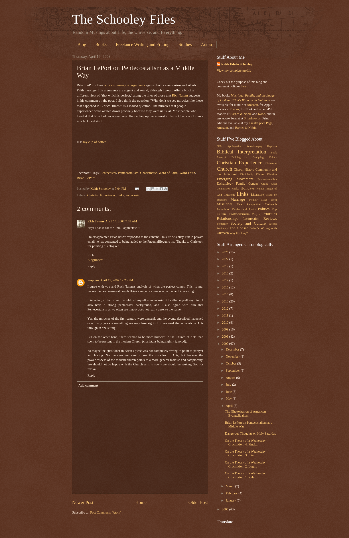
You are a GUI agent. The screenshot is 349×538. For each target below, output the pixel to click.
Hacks (235, 188)
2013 (225, 301)
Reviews (270, 218)
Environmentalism (267, 179)
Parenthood (223, 209)
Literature (257, 194)
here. (244, 86)
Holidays (248, 188)
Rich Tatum (180, 95)
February (232, 493)
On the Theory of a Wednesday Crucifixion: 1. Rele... (245, 475)
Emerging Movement (235, 179)
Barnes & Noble (241, 114)
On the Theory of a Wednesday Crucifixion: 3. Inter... (245, 453)
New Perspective (249, 204)
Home (140, 502)
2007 (225, 343)
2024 (225, 252)
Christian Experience (101, 195)
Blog (81, 44)
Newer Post (82, 502)
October (231, 363)
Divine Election (266, 174)
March (230, 486)
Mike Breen (269, 199)
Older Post (198, 502)
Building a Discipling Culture (254, 157)
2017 (225, 280)
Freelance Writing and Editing (143, 44)
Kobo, (262, 114)
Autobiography (254, 146)
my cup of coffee (94, 142)
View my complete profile (234, 70)
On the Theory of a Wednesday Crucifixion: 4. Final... (245, 442)
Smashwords (252, 118)
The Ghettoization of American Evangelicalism (245, 413)
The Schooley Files (123, 19)
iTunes (234, 109)
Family (240, 183)
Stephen (93, 280)
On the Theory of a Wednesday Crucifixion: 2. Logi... (245, 464)
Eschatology (225, 183)
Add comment (88, 385)
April (229, 405)
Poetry (252, 209)
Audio (206, 44)
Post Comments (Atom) (105, 512)
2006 (225, 509)
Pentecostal (108, 173)
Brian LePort (86, 178)
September (233, 370)
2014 (225, 294)
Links (120, 195)
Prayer (256, 214)
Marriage (238, 199)
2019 (225, 266)
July (229, 384)
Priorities (269, 214)
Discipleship (246, 174)
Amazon (252, 105)
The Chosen (239, 228)
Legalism (229, 194)
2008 (225, 336)
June (229, 391)
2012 (225, 308)
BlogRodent (95, 260)
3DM (219, 146)
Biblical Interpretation (241, 152)
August (231, 377)
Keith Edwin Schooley (236, 64)
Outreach (271, 204)
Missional (224, 204)
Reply (91, 266)
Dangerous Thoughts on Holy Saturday (250, 433)
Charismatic (148, 173)
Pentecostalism (128, 173)
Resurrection (250, 218)
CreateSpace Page (260, 123)
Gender (253, 183)
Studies (185, 44)
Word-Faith (187, 173)
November (233, 356)
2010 (225, 322)
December (233, 349)
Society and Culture (248, 223)
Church (224, 169)
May (229, 398)
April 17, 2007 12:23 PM (116, 280)
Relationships (227, 218)
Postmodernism (239, 214)
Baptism (272, 146)
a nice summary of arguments (124, 85)
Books (101, 44)
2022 (225, 259)
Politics (264, 209)
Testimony (222, 228)
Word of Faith (168, 173)
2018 (225, 273)
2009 (225, 329)
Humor (260, 188)
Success (273, 223)
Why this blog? (239, 233)
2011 (225, 315)
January (231, 500)
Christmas (271, 163)
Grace (264, 183)
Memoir (253, 199)
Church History (244, 169)
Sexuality (222, 223)
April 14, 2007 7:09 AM (121, 221)
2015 (225, 287)
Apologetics (234, 146)
